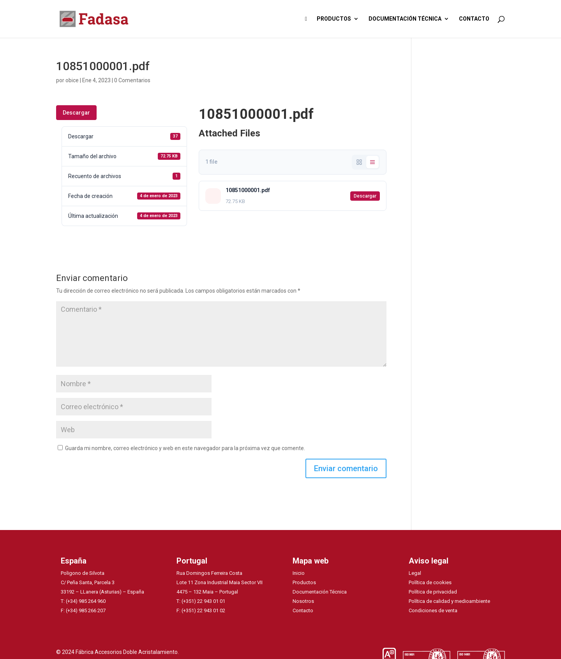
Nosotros (303, 601)
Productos (304, 582)
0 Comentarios (132, 80)
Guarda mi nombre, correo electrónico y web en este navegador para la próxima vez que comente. (185, 448)
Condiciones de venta (433, 610)
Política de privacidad (433, 592)
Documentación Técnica (320, 592)
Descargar (76, 113)
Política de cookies (430, 582)
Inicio (299, 573)
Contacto (303, 610)
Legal (415, 573)
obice (72, 80)
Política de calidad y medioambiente (449, 601)
